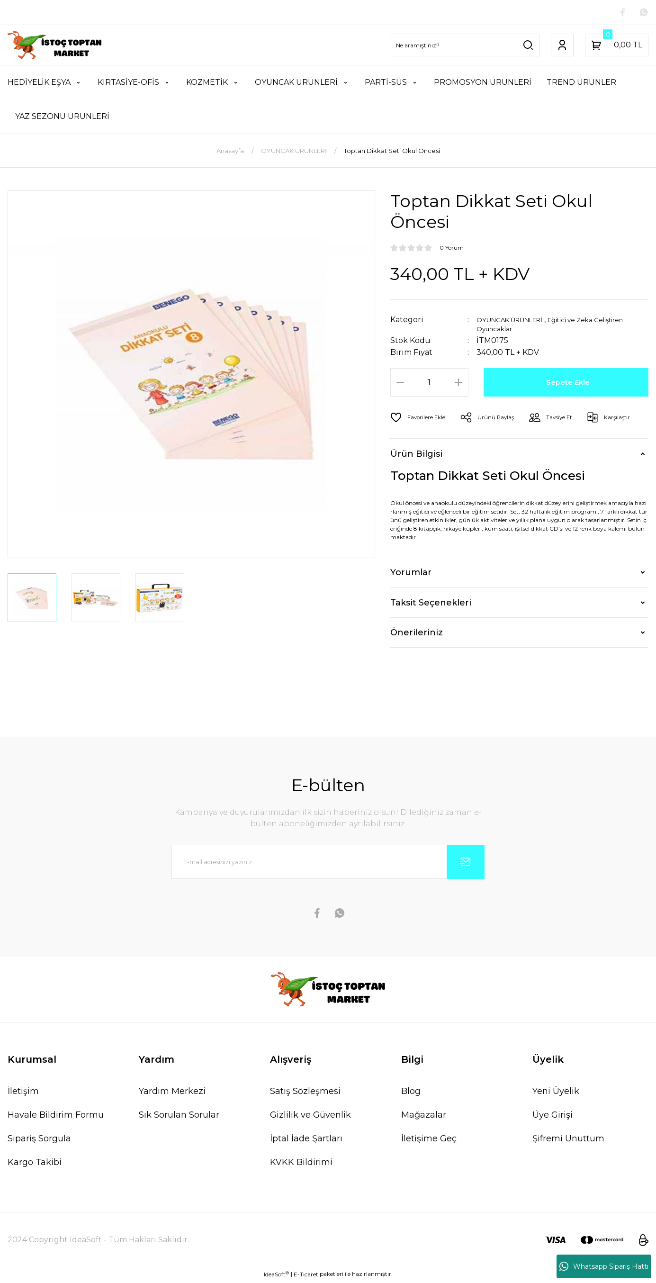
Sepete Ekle (569, 384)
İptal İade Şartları (306, 1140)
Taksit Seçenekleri (430, 604)
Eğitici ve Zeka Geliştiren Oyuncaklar (548, 326)
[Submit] (466, 864)
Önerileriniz (416, 634)
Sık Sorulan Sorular (179, 1116)
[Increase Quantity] (458, 384)
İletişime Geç (429, 1140)
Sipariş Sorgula (39, 1140)
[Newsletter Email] (328, 864)
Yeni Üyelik (555, 1093)
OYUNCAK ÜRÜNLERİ (517, 321)
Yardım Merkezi (172, 1093)
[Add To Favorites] (421, 419)
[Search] (464, 47)
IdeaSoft (276, 1276)
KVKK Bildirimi (301, 1164)
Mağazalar (423, 1116)
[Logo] (55, 46)
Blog (411, 1093)
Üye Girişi (552, 1116)
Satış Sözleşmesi (305, 1093)
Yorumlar (410, 574)
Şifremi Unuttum (568, 1140)
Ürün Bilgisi (416, 455)
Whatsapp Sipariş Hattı (603, 1266)
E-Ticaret (306, 1276)
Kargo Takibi (35, 1164)
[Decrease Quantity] (400, 384)
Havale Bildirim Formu (56, 1116)
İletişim (23, 1093)
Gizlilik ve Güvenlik (310, 1116)
